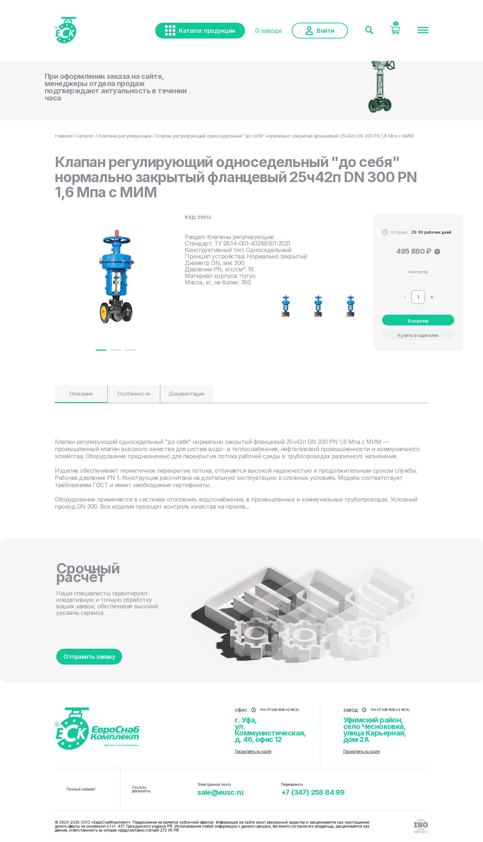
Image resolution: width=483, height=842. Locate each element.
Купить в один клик (418, 335)
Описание (81, 394)
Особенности (133, 394)
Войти (319, 30)
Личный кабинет (80, 789)
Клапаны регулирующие (124, 136)
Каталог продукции (200, 30)
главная (63, 136)
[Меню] (422, 30)
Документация (186, 394)
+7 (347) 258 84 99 (312, 792)
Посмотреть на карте (253, 751)
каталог (85, 136)
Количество (418, 272)
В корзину (418, 321)
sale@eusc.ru (220, 792)
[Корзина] (395, 32)
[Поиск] (369, 30)
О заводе (268, 30)
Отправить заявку (89, 656)
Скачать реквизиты (141, 789)
